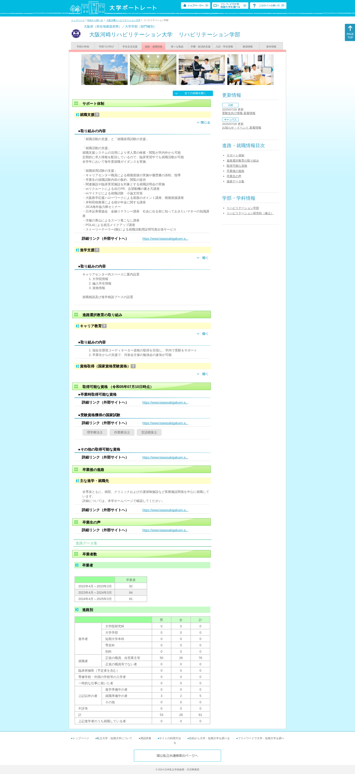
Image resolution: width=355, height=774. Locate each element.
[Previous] (82, 69)
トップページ (78, 20)
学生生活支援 (129, 46)
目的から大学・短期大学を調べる (209, 738)
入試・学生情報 (224, 46)
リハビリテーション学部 (243, 208)
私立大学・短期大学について (114, 738)
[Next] (272, 69)
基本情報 (271, 46)
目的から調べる (95, 20)
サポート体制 (235, 155)
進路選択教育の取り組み (243, 160)
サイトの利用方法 (170, 738)
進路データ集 (235, 181)
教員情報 (248, 46)
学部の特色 (83, 46)
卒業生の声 (234, 176)
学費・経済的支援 (201, 46)
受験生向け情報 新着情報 (238, 113)
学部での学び (106, 46)
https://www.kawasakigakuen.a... (165, 238)
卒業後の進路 (235, 171)
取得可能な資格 (237, 165)
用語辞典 (145, 738)
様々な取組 (177, 46)
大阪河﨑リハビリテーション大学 (123, 20)
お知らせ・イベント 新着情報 (241, 127)
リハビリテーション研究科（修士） (250, 213)
